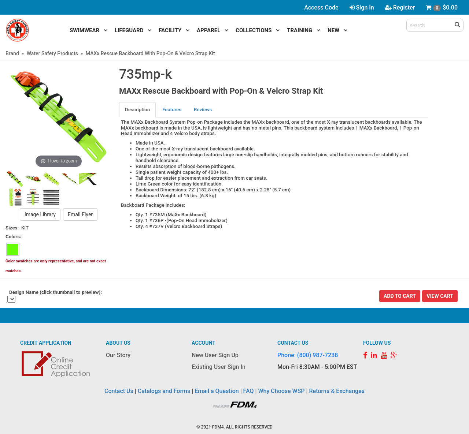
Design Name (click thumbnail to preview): (55, 292)
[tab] (137, 109)
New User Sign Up (215, 355)
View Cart (439, 296)
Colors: (13, 236)
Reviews (203, 109)
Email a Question (217, 391)
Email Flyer (80, 214)
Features (171, 109)
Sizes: (12, 228)
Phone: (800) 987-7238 (307, 355)
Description (137, 109)
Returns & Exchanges (336, 391)
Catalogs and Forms (164, 391)
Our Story (118, 355)
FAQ (248, 391)
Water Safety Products (52, 53)
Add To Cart (400, 296)
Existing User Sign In (218, 366)
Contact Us (118, 391)
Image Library (40, 214)
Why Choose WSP (281, 391)
